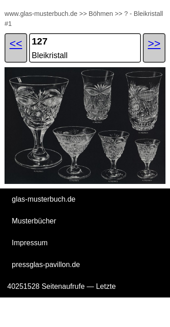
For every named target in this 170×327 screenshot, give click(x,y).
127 (40, 41)
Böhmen (101, 13)
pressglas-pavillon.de (46, 264)
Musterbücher (34, 221)
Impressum (30, 243)
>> (83, 13)
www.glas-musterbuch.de (41, 13)
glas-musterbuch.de (44, 199)
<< (16, 43)
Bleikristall (50, 55)
